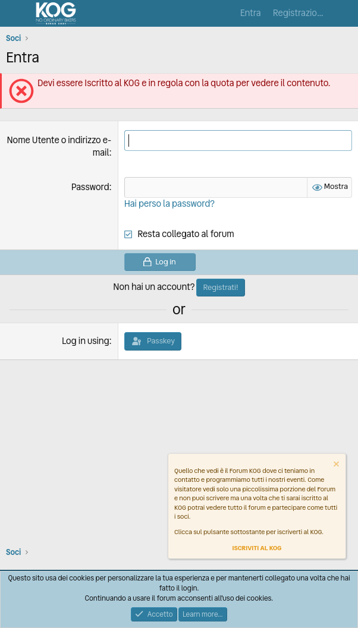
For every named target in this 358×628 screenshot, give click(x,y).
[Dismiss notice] (335, 465)
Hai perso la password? (169, 203)
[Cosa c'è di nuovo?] (344, 13)
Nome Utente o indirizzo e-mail (59, 146)
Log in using (85, 341)
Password (90, 187)
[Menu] (16, 14)
